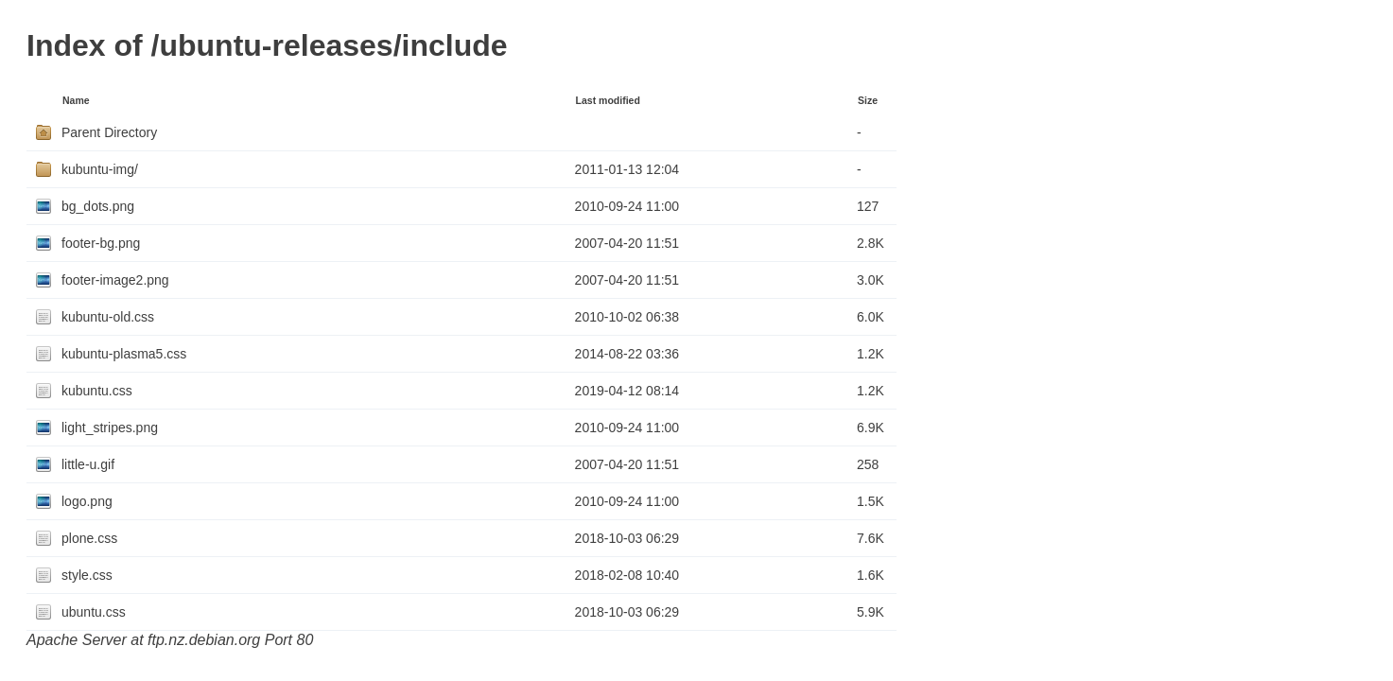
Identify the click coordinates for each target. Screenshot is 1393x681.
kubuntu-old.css (107, 316)
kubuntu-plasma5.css (123, 353)
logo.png (87, 501)
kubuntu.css (96, 390)
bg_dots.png (97, 206)
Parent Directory (109, 132)
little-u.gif (87, 464)
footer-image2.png (115, 280)
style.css (87, 575)
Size (868, 100)
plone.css (89, 538)
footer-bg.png (100, 243)
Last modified (608, 100)
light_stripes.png (109, 427)
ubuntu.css (93, 612)
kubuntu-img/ (99, 169)
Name (76, 100)
